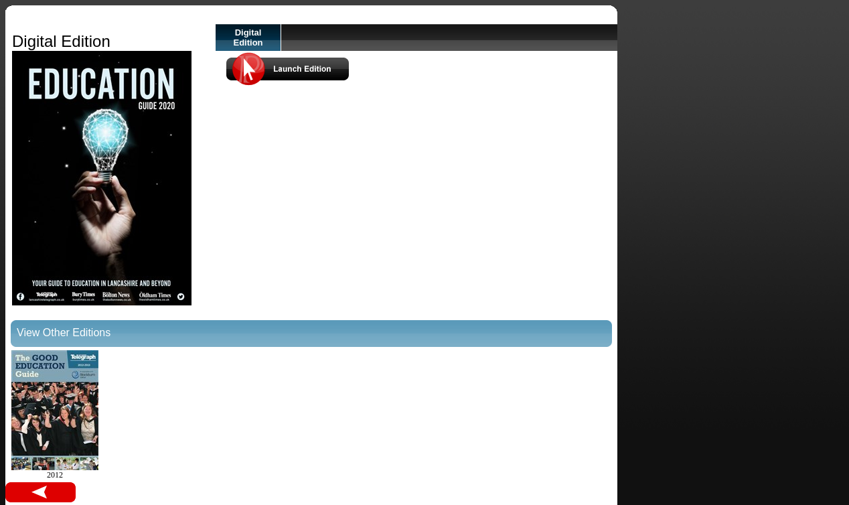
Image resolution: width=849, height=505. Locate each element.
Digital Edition (247, 37)
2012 (54, 415)
